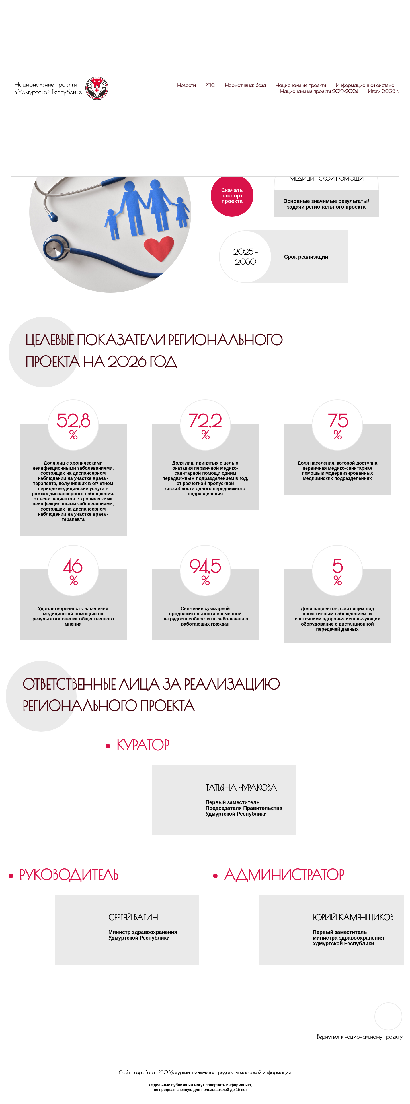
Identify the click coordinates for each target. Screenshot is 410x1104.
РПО (210, 85)
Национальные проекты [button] (300, 85)
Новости (186, 85)
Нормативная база (245, 85)
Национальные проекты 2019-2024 (319, 91)
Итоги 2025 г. (383, 91)
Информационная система (365, 85)
